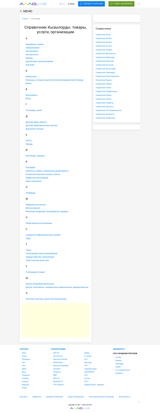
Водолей (25, 385)
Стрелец (25, 378)
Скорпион (26, 375)
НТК (86, 375)
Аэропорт (30, 65)
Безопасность (124, 397)
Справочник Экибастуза (105, 118)
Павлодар (119, 364)
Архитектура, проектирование (39, 61)
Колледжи (30, 167)
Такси (28, 250)
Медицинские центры (36, 204)
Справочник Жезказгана (105, 53)
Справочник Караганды (105, 57)
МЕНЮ (26, 11)
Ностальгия (58, 356)
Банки (28, 83)
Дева (24, 369)
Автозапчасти (32, 54)
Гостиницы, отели (34, 110)
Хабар (86, 353)
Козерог (25, 381)
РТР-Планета (58, 385)
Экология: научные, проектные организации (46, 299)
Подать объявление (121, 4)
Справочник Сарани (104, 84)
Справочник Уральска (104, 107)
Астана (87, 378)
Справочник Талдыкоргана (106, 91)
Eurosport (57, 369)
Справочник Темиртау (104, 103)
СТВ (86, 381)
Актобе (118, 357)
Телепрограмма (58, 349)
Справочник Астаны (104, 46)
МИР (55, 375)
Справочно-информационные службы (43, 235)
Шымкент (119, 373)
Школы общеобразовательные (40, 284)
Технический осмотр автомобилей (41, 253)
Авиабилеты (119, 349)
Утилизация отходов (35, 272)
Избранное (36, 397)
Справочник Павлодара (105, 72)
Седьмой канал (90, 369)
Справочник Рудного (104, 80)
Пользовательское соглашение (101, 397)
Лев (23, 366)
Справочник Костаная (104, 65)
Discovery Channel (60, 359)
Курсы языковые (33, 181)
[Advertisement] (55, 320)
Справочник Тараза (103, 95)
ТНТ (86, 366)
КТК (86, 359)
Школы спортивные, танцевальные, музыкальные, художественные (57, 287)
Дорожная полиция (35, 129)
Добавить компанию (91, 4)
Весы (24, 372)
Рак (23, 362)
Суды (28, 238)
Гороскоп (24, 349)
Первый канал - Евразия (94, 385)
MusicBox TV (58, 381)
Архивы (29, 58)
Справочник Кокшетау (105, 61)
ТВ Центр (57, 372)
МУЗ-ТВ (56, 378)
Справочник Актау (103, 35)
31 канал (87, 356)
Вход (70, 4)
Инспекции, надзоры (35, 156)
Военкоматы (31, 95)
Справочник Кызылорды (106, 69)
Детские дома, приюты (36, 122)
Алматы (118, 360)
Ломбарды (31, 193)
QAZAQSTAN (89, 372)
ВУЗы (28, 98)
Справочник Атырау (104, 50)
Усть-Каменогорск (122, 370)
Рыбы (24, 388)
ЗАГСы (29, 140)
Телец (24, 356)
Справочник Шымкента (105, 114)
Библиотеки (31, 76)
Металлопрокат (33, 208)
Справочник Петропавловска (107, 76)
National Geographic (61, 366)
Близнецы (26, 359)
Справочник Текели (103, 99)
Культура (88, 362)
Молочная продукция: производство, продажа (47, 211)
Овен (24, 353)
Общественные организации (39, 223)
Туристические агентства (37, 260)
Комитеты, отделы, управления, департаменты (47, 171)
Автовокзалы (32, 51)
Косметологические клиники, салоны (43, 174)
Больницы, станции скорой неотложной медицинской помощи (54, 80)
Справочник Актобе (104, 38)
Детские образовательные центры (42, 125)
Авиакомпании (33, 48)
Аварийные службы (35, 44)
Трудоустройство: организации (40, 257)
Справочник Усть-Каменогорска (109, 110)
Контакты (23, 397)
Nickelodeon (58, 362)
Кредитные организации (37, 178)
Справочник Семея (103, 88)
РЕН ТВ (56, 353)
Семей (118, 367)
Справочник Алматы (104, 42)
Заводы (29, 144)
